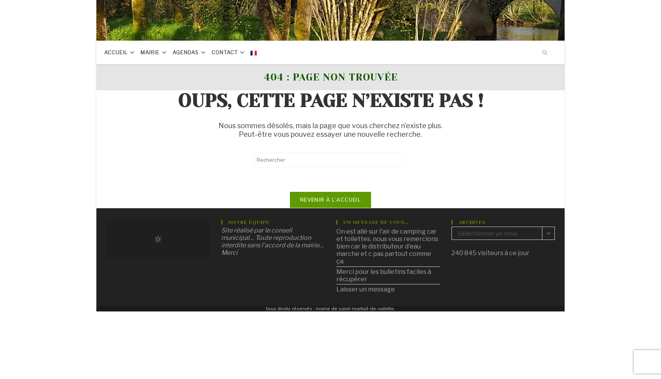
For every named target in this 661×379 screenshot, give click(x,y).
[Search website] (544, 53)
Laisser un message (365, 289)
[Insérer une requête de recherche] (330, 160)
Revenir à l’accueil (330, 200)
